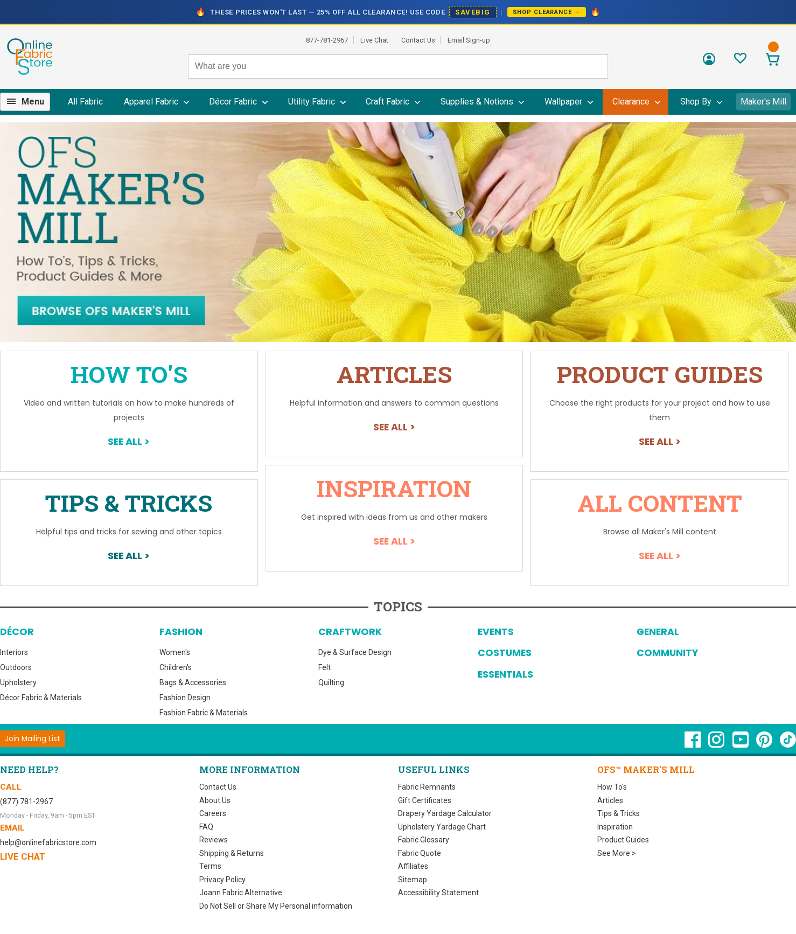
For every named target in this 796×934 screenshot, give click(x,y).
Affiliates (413, 866)
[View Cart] (772, 60)
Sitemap (412, 879)
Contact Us (418, 40)
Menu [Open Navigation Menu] (33, 101)
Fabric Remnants (427, 787)
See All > (129, 441)
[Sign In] (709, 63)
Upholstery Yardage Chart (442, 827)
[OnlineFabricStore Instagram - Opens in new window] (717, 745)
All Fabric (85, 101)
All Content (659, 502)
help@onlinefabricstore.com (48, 842)
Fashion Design (185, 697)
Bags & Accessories (192, 682)
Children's (175, 667)
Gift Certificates (424, 800)
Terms (210, 866)
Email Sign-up (469, 40)
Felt (324, 667)
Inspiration (394, 488)
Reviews (213, 839)
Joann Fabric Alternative (240, 892)
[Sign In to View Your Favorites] (740, 61)
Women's (174, 652)
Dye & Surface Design (355, 652)
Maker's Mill (763, 101)
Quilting (331, 682)
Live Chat (374, 40)
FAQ (206, 827)
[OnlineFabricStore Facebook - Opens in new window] (693, 745)
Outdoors (16, 667)
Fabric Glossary (423, 839)
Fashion (181, 631)
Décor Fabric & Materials (41, 697)
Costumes (505, 652)
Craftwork (350, 631)
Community (667, 652)
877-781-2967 (327, 40)
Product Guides (660, 374)
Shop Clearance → (547, 12)
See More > (616, 853)
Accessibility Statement (438, 892)
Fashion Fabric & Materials (203, 712)
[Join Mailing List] (32, 738)
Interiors (14, 652)
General (658, 631)
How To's (129, 374)
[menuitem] (29, 102)
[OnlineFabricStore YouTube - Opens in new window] (741, 745)
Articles (394, 374)
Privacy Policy (222, 879)
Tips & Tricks (128, 502)
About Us (215, 800)
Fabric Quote (419, 853)
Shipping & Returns (231, 853)
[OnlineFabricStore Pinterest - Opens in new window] (765, 745)
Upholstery (18, 682)
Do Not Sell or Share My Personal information (275, 906)
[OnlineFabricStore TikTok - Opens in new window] (788, 745)
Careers (212, 813)
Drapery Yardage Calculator (445, 813)
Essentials (505, 674)
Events (496, 631)
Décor (17, 631)
